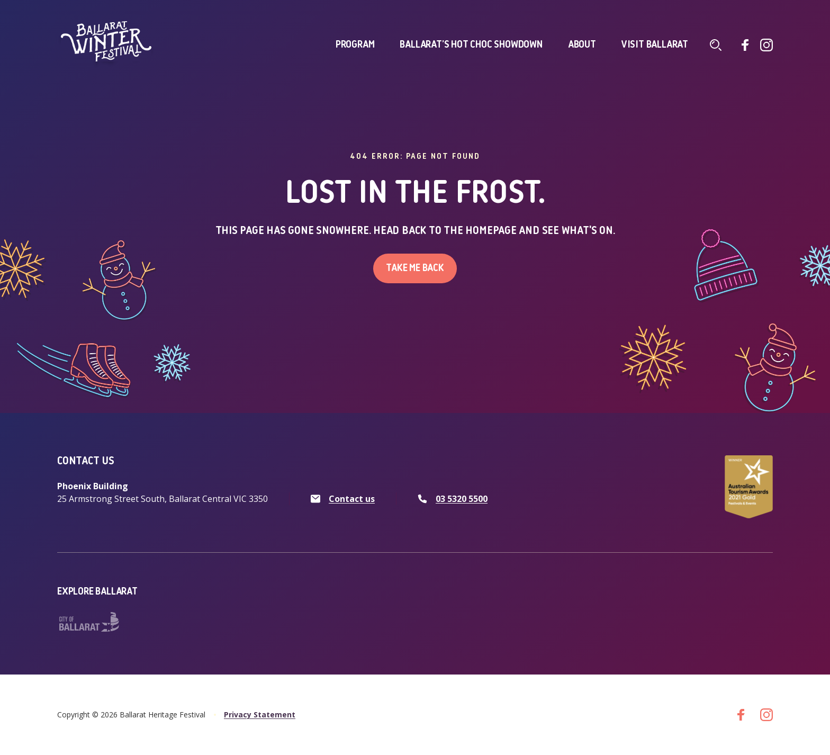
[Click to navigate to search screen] (715, 45)
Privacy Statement (259, 714)
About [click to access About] (582, 45)
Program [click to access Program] (355, 45)
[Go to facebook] (745, 45)
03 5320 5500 (462, 499)
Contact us (352, 499)
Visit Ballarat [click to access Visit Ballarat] (654, 45)
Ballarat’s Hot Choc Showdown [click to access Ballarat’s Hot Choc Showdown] (471, 45)
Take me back (415, 268)
